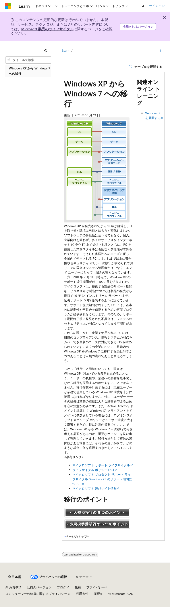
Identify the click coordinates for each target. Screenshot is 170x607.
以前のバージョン (39, 587)
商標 (97, 594)
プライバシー (95, 587)
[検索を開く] (143, 6)
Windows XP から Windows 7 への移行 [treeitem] (29, 71)
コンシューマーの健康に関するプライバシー (36, 594)
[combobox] (28, 59)
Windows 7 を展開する (153, 115)
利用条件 (82, 594)
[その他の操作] (161, 50)
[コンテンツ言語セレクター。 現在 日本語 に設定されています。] (14, 576)
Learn (66, 50)
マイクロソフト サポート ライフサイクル (101, 465)
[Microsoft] (8, 6)
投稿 (78, 587)
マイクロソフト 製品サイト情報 (94, 488)
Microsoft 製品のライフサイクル (47, 29)
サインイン (157, 6)
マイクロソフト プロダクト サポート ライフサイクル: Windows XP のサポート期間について (102, 479)
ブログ (61, 587)
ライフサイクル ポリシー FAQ (93, 470)
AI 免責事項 (13, 587)
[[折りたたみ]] (45, 51)
